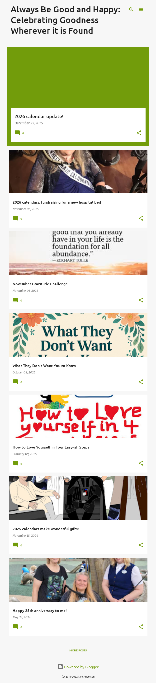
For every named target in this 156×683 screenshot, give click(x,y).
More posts (78, 650)
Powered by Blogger (78, 666)
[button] (139, 133)
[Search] (131, 9)
